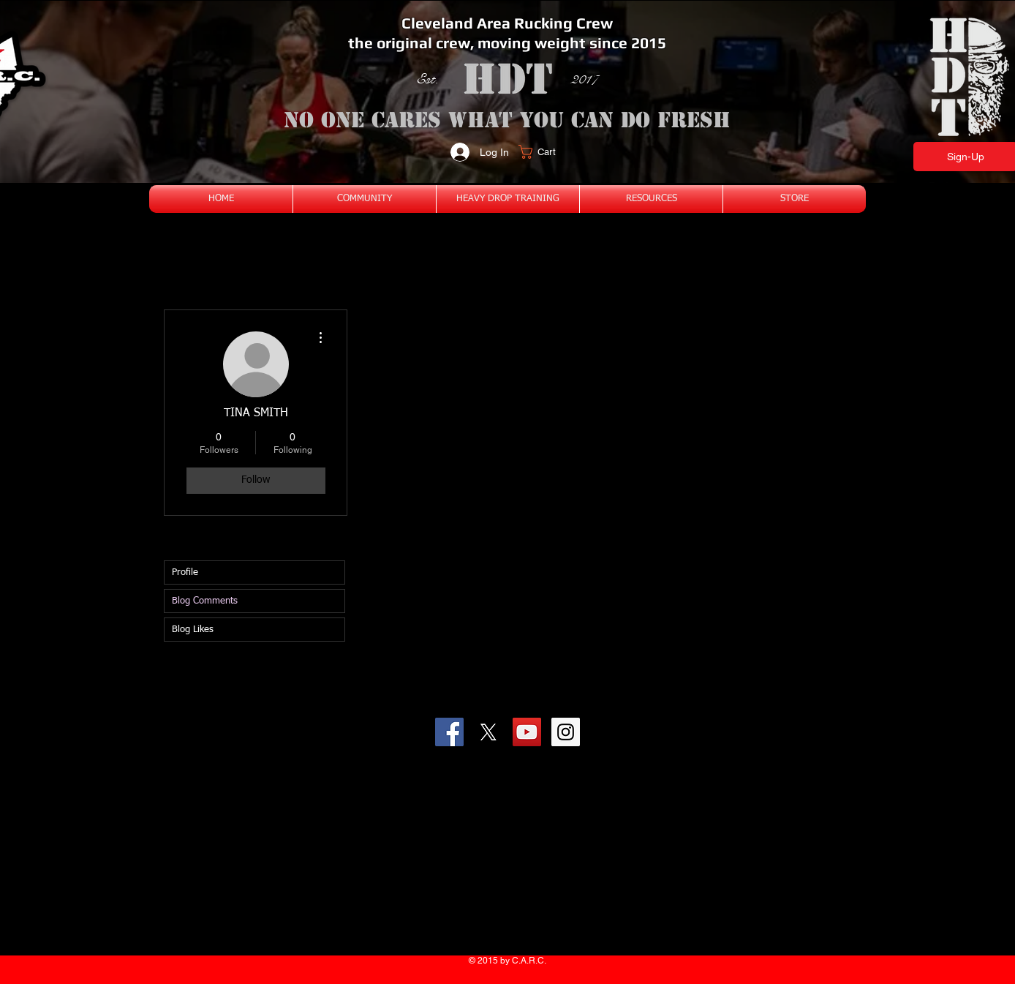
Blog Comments (205, 601)
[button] (545, 152)
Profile (185, 572)
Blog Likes (193, 629)
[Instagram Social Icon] (565, 732)
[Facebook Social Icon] (449, 732)
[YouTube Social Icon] (527, 732)
